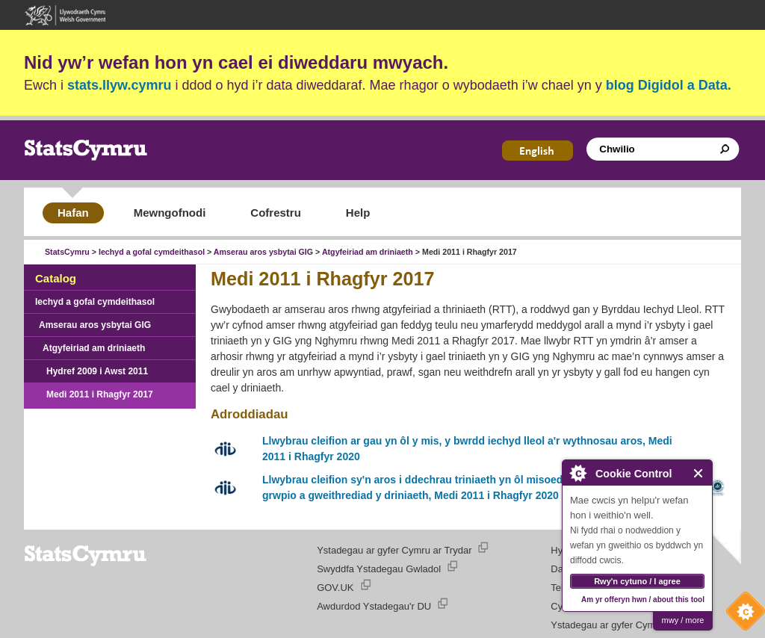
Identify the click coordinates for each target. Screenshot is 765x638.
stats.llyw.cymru (119, 85)
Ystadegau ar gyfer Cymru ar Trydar (394, 550)
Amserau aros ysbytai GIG (263, 251)
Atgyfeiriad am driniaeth (367, 251)
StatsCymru (67, 251)
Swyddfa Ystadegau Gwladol (379, 568)
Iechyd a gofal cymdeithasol (152, 251)
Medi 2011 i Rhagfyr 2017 (99, 394)
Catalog (55, 278)
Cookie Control (742, 615)
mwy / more (683, 620)
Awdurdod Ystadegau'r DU (374, 606)
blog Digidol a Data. (668, 85)
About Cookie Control (577, 473)
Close (699, 473)
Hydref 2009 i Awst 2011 (97, 371)
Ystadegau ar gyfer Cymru (607, 625)
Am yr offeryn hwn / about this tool (642, 599)
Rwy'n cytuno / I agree (637, 581)
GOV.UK (335, 587)
